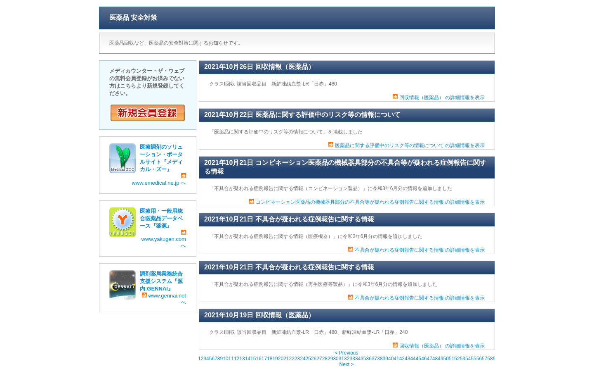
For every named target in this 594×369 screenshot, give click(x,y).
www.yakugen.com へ (163, 239)
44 (412, 359)
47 (429, 359)
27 (319, 359)
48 (435, 359)
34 (358, 359)
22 (292, 359)
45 (418, 359)
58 (490, 359)
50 (446, 359)
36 (369, 359)
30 (335, 359)
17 (264, 359)
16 (258, 359)
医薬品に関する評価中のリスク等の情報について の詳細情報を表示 (410, 145)
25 (308, 359)
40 (391, 359)
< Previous (346, 353)
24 (302, 359)
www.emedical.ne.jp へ (159, 179)
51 (451, 359)
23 (297, 359)
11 (231, 359)
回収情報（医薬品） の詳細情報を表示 (442, 97)
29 (330, 359)
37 (374, 359)
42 (402, 359)
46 (424, 359)
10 (225, 359)
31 (341, 359)
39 (385, 359)
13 (242, 359)
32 (346, 359)
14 (247, 359)
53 (462, 359)
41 (396, 359)
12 (236, 359)
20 (280, 359)
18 (269, 359)
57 (484, 359)
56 (479, 359)
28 (325, 359)
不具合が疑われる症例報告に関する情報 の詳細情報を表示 (420, 250)
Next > (346, 364)
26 (313, 359)
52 (457, 359)
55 (473, 359)
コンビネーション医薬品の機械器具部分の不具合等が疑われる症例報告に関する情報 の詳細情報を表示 (370, 202)
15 (253, 359)
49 (440, 359)
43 (407, 359)
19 (275, 359)
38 (379, 359)
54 (468, 359)
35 (363, 359)
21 (286, 359)
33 (352, 359)
